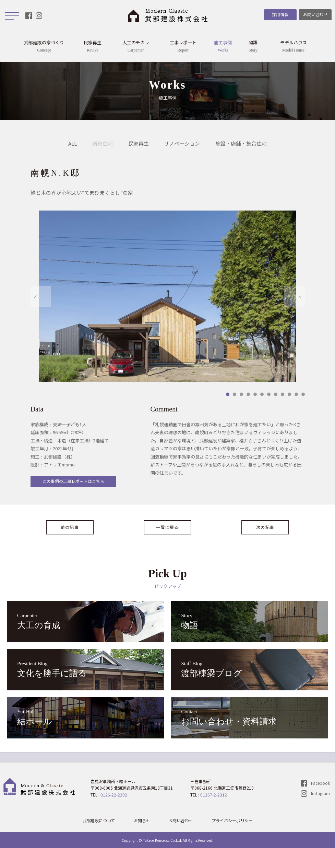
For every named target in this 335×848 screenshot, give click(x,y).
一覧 (167, 527)
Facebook (320, 783)
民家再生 (138, 144)
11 (296, 394)
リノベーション (182, 144)
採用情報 (280, 14)
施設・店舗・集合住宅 (241, 144)
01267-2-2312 (213, 795)
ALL (72, 144)
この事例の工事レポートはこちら (73, 481)
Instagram (320, 793)
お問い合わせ (315, 14)
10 (289, 394)
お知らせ (142, 820)
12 (303, 394)
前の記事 (70, 527)
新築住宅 (102, 144)
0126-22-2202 (113, 795)
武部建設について (98, 820)
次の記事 (265, 527)
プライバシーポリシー (232, 820)
